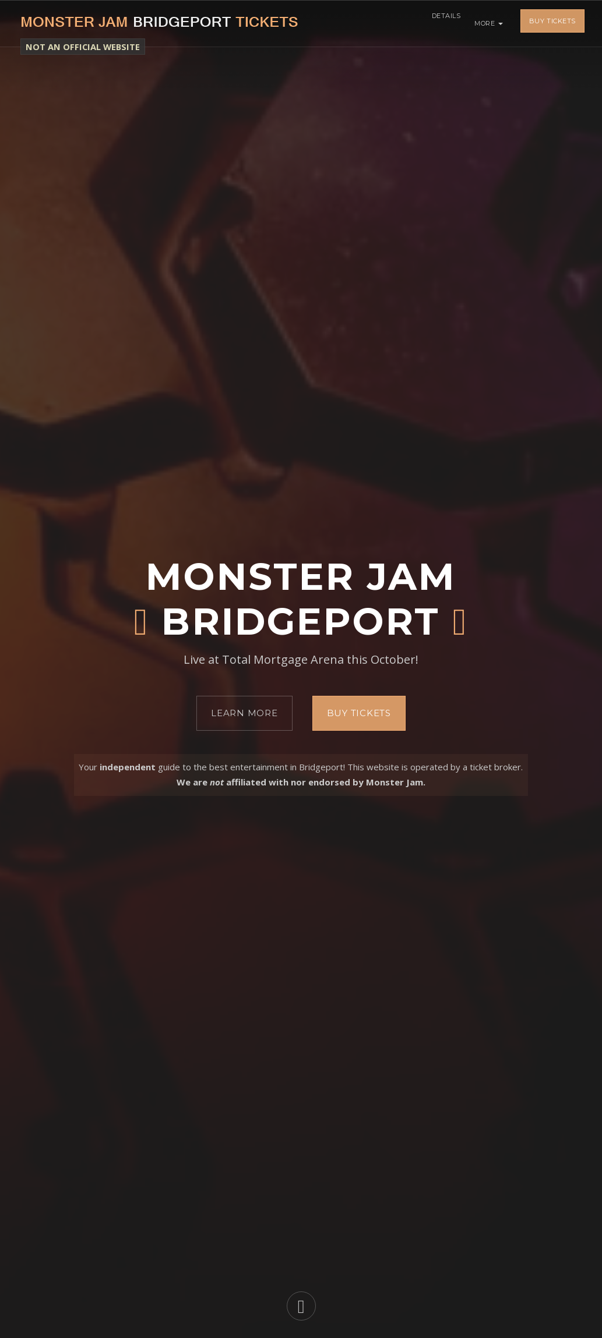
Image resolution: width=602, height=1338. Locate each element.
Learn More (244, 712)
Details (442, 23)
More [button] (488, 23)
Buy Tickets (552, 23)
